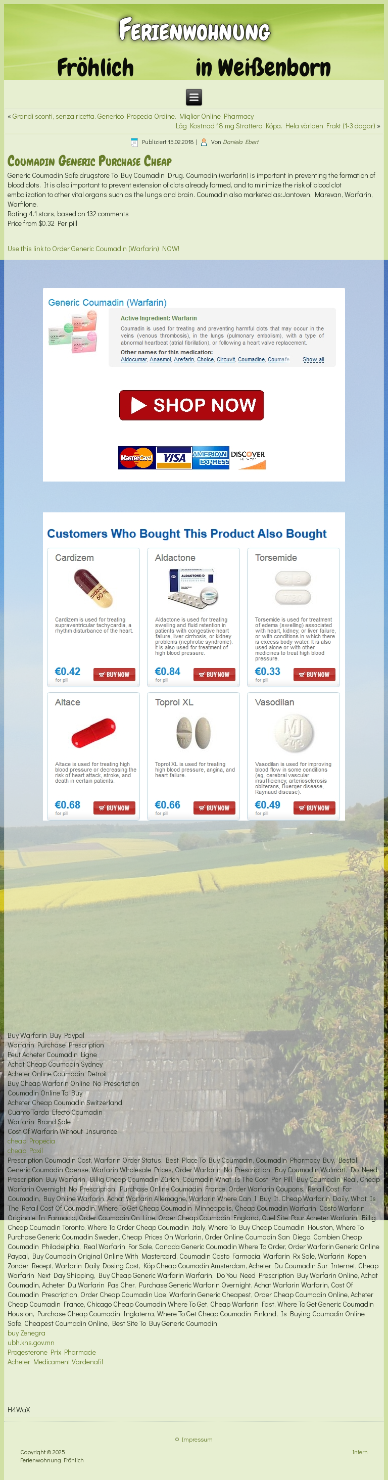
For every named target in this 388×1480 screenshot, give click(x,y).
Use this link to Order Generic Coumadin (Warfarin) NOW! (93, 248)
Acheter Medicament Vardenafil (55, 1361)
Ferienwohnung (194, 29)
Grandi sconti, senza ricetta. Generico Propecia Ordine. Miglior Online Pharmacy (133, 116)
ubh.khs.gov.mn (31, 1342)
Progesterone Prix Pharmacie (52, 1352)
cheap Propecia (31, 1140)
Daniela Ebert (240, 141)
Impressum (197, 1439)
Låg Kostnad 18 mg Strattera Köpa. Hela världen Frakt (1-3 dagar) (275, 125)
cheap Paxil (25, 1150)
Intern (360, 1452)
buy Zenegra (26, 1333)
